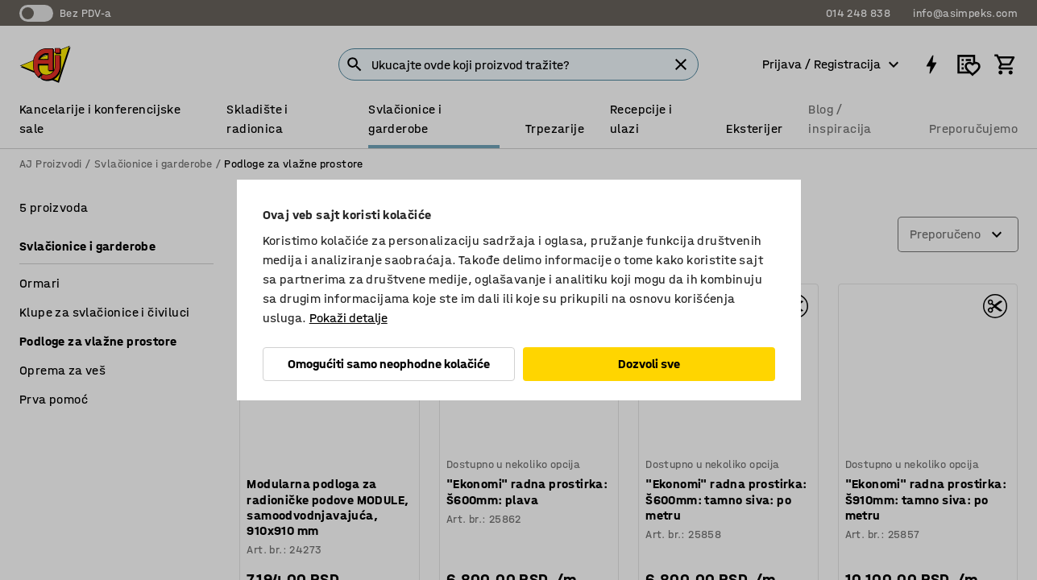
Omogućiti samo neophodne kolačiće (389, 363)
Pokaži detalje (348, 317)
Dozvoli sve (649, 363)
